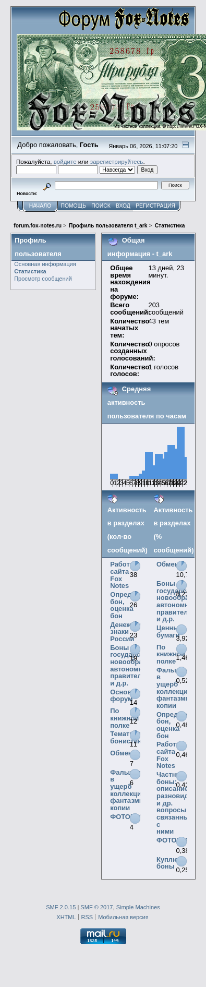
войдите (65, 161)
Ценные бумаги (169, 631)
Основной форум (126, 695)
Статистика (30, 271)
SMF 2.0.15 (61, 907)
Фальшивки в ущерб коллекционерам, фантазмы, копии (139, 790)
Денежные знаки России (127, 632)
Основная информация (45, 264)
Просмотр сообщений (43, 278)
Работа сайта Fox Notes (122, 574)
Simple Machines (138, 907)
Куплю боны (167, 863)
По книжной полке (124, 718)
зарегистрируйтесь (116, 161)
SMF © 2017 (96, 907)
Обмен (121, 753)
